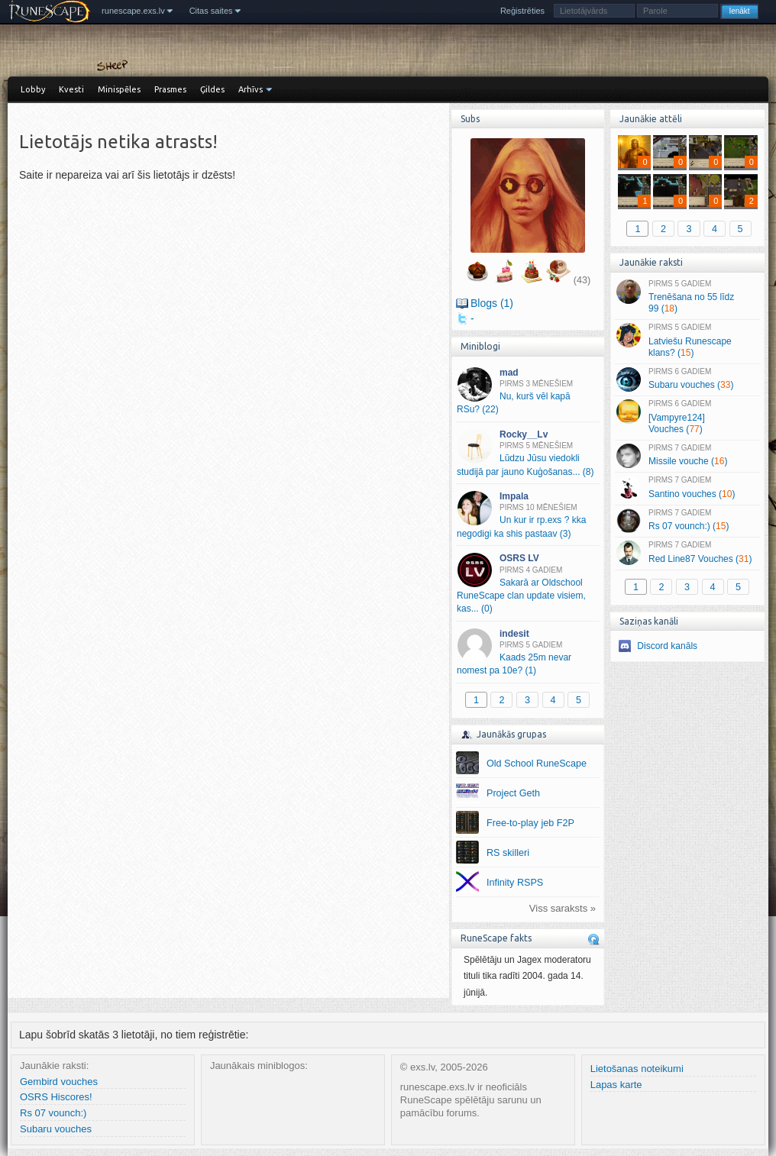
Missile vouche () (687, 456)
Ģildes (212, 89)
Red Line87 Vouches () (687, 553)
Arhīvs (250, 89)
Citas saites (211, 10)
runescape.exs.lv (133, 10)
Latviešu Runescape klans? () (687, 340)
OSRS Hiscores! (56, 1097)
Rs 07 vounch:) (53, 1113)
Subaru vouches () (687, 379)
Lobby (33, 89)
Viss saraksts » (562, 908)
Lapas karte (616, 1084)
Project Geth (513, 793)
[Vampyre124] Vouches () (687, 416)
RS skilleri (508, 853)
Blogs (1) (491, 303)
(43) (582, 280)
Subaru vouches (56, 1129)
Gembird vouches (59, 1081)
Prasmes (170, 89)
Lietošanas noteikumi (637, 1068)
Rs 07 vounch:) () (687, 521)
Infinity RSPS (515, 882)
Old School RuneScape (537, 763)
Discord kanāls (667, 646)
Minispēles (119, 89)
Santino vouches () (687, 488)
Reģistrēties (522, 10)
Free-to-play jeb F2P (530, 823)
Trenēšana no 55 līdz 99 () (687, 297)
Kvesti (71, 89)
